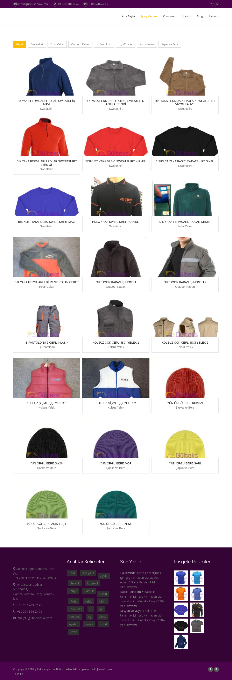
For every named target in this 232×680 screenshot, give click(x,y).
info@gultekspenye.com (31, 4)
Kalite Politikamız (131, 592)
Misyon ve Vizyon (131, 611)
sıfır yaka (88, 573)
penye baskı (89, 669)
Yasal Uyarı (105, 669)
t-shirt (103, 594)
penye (89, 624)
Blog (200, 16)
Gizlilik (19, 674)
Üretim (186, 16)
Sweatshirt (37, 44)
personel (74, 617)
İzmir (73, 632)
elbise (102, 617)
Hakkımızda (127, 573)
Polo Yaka (75, 609)
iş (91, 609)
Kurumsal (169, 16)
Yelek (88, 601)
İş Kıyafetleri (149, 16)
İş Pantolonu (104, 44)
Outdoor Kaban (80, 44)
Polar (73, 601)
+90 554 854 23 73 (99, 4)
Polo (72, 573)
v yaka (104, 576)
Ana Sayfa (128, 16)
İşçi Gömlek (125, 44)
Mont (102, 601)
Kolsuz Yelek (147, 44)
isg (89, 617)
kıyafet (73, 624)
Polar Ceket (57, 44)
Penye (73, 591)
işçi (101, 609)
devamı (132, 587)
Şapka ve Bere (169, 44)
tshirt (103, 624)
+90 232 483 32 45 (68, 4)
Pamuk (89, 591)
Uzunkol (92, 583)
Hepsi (19, 44)
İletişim (214, 16)
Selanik (75, 583)
